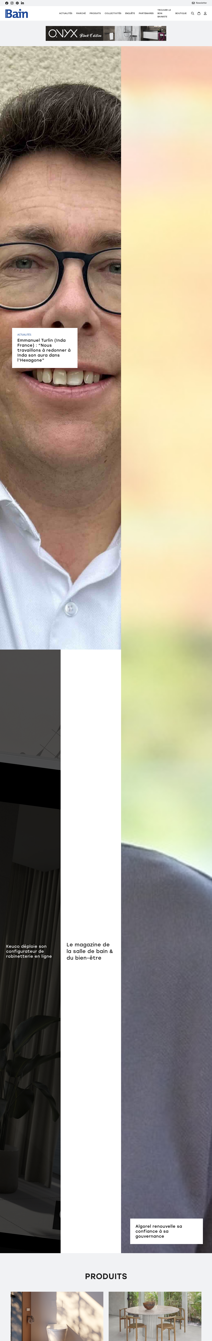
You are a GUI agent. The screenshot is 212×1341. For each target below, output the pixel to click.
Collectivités (113, 13)
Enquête (130, 13)
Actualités (65, 13)
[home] (16, 13)
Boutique (180, 13)
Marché (81, 13)
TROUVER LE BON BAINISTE (164, 13)
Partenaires (146, 13)
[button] (95, 13)
